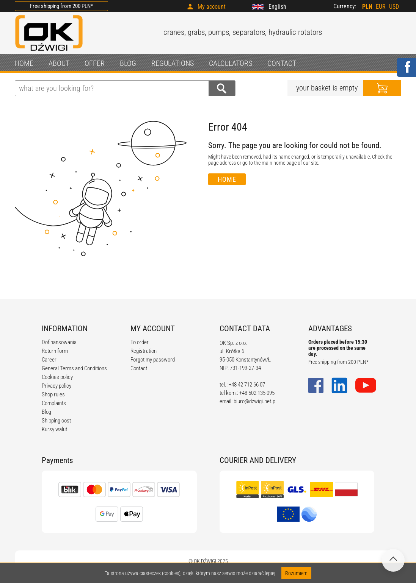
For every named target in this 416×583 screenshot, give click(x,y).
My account (212, 6)
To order (139, 342)
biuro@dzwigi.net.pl (255, 401)
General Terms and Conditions (74, 368)
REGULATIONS (172, 63)
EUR (381, 6)
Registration (143, 351)
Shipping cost (56, 420)
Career (49, 359)
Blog (46, 411)
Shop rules (53, 394)
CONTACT (281, 63)
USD (394, 6)
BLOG (128, 63)
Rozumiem (296, 573)
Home (227, 179)
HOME (24, 63)
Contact (138, 368)
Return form (55, 351)
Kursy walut (54, 429)
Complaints (54, 403)
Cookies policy (57, 377)
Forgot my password (152, 359)
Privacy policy (56, 385)
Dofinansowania (59, 342)
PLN (367, 6)
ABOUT (59, 63)
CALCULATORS (230, 63)
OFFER (95, 63)
